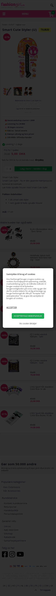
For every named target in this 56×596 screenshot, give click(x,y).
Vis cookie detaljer (28, 323)
